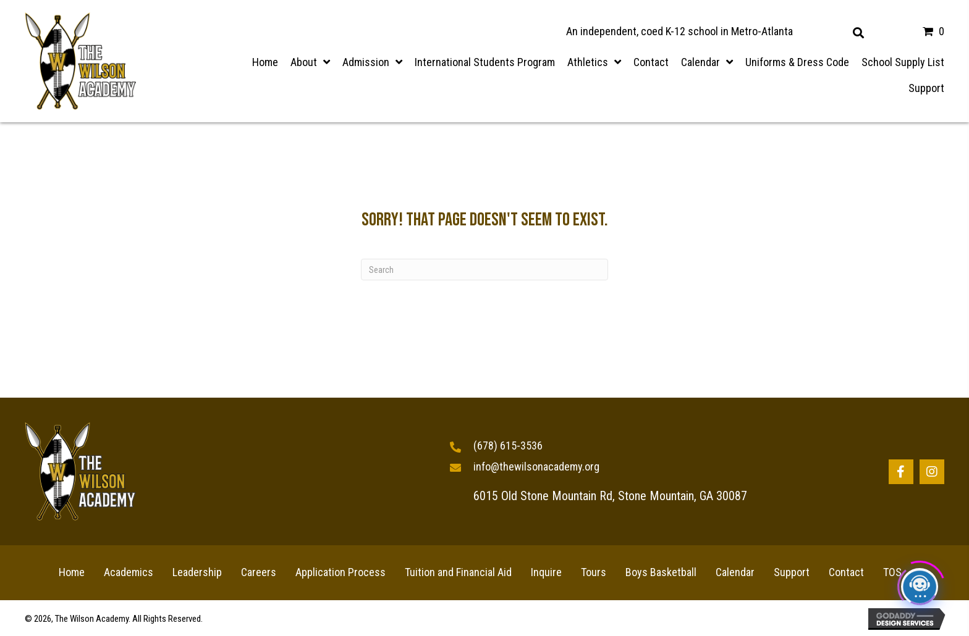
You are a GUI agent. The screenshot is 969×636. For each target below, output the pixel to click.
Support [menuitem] (792, 572)
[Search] (484, 269)
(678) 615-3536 (508, 445)
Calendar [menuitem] (735, 572)
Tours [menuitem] (593, 572)
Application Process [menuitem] (340, 572)
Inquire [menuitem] (546, 572)
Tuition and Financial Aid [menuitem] (458, 572)
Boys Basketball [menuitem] (660, 572)
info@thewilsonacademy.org (536, 466)
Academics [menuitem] (128, 572)
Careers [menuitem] (258, 572)
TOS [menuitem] (892, 572)
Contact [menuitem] (846, 572)
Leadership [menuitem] (197, 572)
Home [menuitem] (72, 572)
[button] (901, 471)
